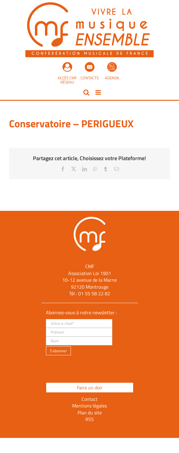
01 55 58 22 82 (94, 293)
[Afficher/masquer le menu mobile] (98, 92)
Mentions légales (89, 405)
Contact (89, 399)
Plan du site (90, 412)
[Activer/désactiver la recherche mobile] (86, 92)
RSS (89, 419)
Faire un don (89, 387)
